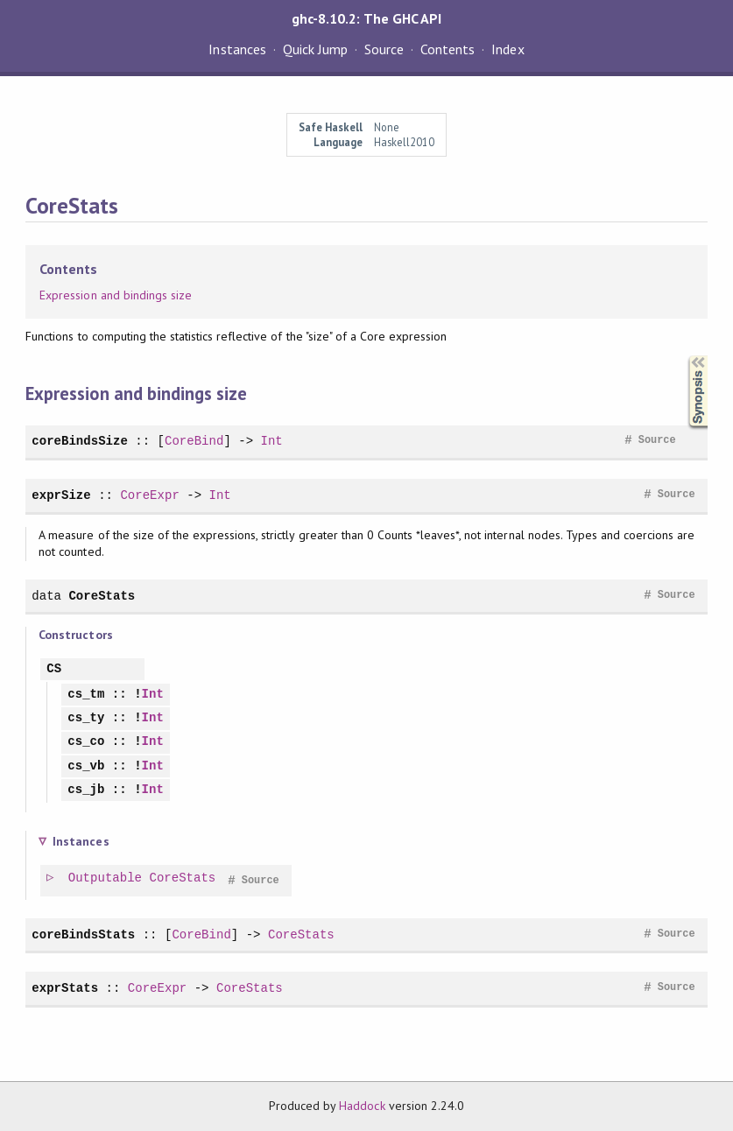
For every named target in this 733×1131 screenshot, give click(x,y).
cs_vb (85, 766)
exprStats (65, 988)
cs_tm (85, 694)
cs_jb (85, 790)
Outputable (106, 878)
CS (53, 669)
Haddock (361, 1105)
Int (271, 440)
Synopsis (684, 355)
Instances (236, 49)
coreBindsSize (80, 440)
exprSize (61, 495)
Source (384, 49)
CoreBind (194, 440)
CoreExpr (149, 495)
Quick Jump (315, 49)
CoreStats (101, 595)
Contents (447, 49)
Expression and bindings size (115, 295)
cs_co (85, 742)
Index (507, 49)
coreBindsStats (83, 934)
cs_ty (85, 718)
